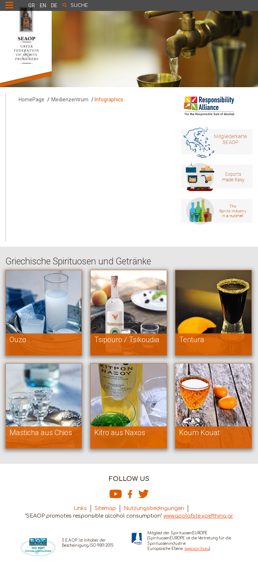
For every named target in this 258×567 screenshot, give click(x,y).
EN (43, 5)
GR (31, 5)
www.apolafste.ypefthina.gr (198, 516)
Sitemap (105, 508)
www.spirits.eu (196, 549)
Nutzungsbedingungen (154, 508)
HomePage (31, 99)
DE (54, 5)
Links (80, 508)
